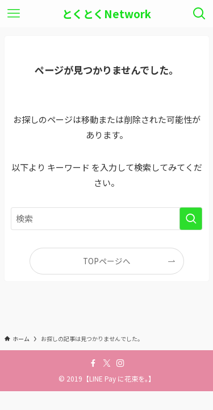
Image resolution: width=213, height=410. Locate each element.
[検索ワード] (107, 218)
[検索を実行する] (190, 218)
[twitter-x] (107, 363)
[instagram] (120, 363)
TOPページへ (107, 260)
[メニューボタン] (13, 13)
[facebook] (93, 363)
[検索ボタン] (199, 13)
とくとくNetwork (106, 14)
